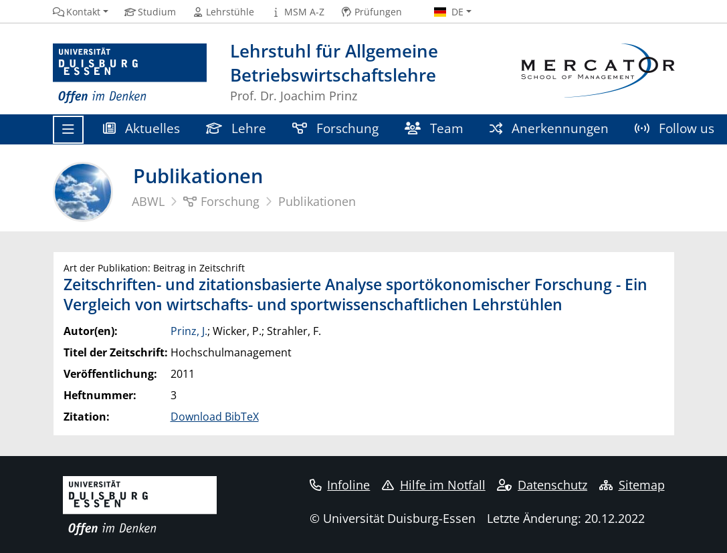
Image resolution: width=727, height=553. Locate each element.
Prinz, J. (189, 331)
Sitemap (632, 485)
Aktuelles (142, 128)
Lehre (236, 128)
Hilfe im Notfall (434, 485)
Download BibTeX (215, 416)
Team (434, 128)
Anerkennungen (549, 128)
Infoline (340, 485)
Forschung (335, 128)
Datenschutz (542, 485)
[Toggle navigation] (68, 130)
